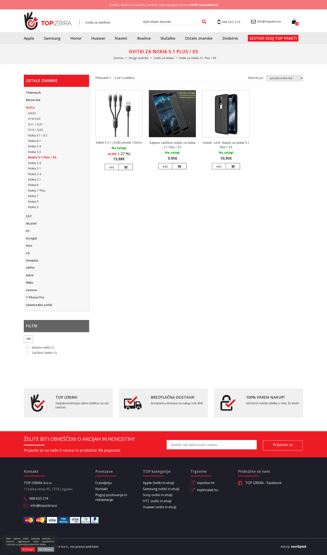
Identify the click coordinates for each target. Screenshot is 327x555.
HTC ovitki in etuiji (157, 501)
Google (31, 238)
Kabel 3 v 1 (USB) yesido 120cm (119, 142)
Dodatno (230, 38)
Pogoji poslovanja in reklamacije (111, 497)
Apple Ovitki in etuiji (158, 482)
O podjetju (103, 482)
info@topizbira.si (43, 505)
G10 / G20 (35, 130)
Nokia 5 (33, 201)
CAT (29, 216)
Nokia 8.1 (34, 141)
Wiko (29, 282)
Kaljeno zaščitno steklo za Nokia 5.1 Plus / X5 (172, 144)
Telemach (33, 92)
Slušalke (167, 38)
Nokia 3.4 (34, 163)
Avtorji (292, 547)
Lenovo (31, 290)
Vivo (29, 245)
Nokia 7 (33, 196)
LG (28, 253)
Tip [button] (28, 339)
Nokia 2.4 (34, 174)
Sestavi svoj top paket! (273, 38)
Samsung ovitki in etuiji (161, 489)
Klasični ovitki (43, 347)
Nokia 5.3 (34, 152)
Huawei (98, 38)
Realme (144, 38)
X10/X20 (34, 118)
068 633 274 (38, 498)
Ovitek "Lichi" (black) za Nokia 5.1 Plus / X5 (225, 144)
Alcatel (31, 223)
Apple (29, 38)
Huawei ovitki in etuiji (159, 507)
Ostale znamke (199, 38)
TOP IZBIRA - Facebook (260, 482)
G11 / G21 (35, 124)
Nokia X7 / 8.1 (38, 135)
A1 (28, 231)
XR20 (32, 113)
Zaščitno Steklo (44, 352)
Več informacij (46, 549)
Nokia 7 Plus (36, 190)
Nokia (30, 107)
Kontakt (101, 489)
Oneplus (32, 260)
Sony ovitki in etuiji (157, 495)
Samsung (52, 38)
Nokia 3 (33, 207)
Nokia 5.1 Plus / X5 (42, 157)
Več (111, 167)
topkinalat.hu (207, 490)
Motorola (33, 100)
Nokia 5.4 (34, 146)
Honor (76, 38)
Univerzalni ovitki (39, 305)
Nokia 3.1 (34, 168)
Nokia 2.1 (34, 179)
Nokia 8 (33, 185)
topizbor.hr (206, 482)
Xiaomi (121, 38)
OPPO (30, 267)
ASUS (30, 275)
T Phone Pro (35, 297)
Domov (118, 58)
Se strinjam (28, 549)
